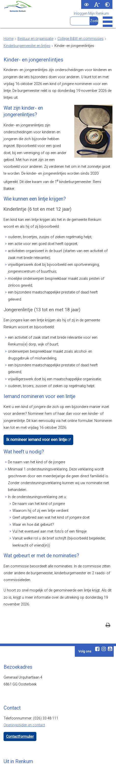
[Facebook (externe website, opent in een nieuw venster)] (97, 612)
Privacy (68, 761)
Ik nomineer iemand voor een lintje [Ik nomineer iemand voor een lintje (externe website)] (33, 408)
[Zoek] (94, 21)
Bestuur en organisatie (35, 39)
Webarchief (19, 761)
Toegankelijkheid (45, 761)
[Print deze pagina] (108, 588)
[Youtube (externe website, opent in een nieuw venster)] (110, 612)
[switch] (86, 4)
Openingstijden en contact (24, 688)
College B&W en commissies (80, 39)
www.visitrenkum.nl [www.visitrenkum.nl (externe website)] (36, 742)
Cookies (84, 761)
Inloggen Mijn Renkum (91, 13)
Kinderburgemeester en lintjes (27, 46)
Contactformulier (20, 699)
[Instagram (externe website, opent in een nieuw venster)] (104, 612)
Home (8, 39)
